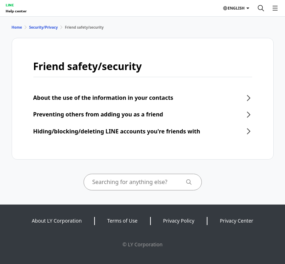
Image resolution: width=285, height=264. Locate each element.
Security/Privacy (43, 27)
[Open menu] (275, 8)
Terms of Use (122, 220)
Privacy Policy (178, 220)
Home (17, 27)
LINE (10, 4)
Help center (16, 10)
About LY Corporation (57, 220)
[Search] (261, 8)
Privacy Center (236, 220)
